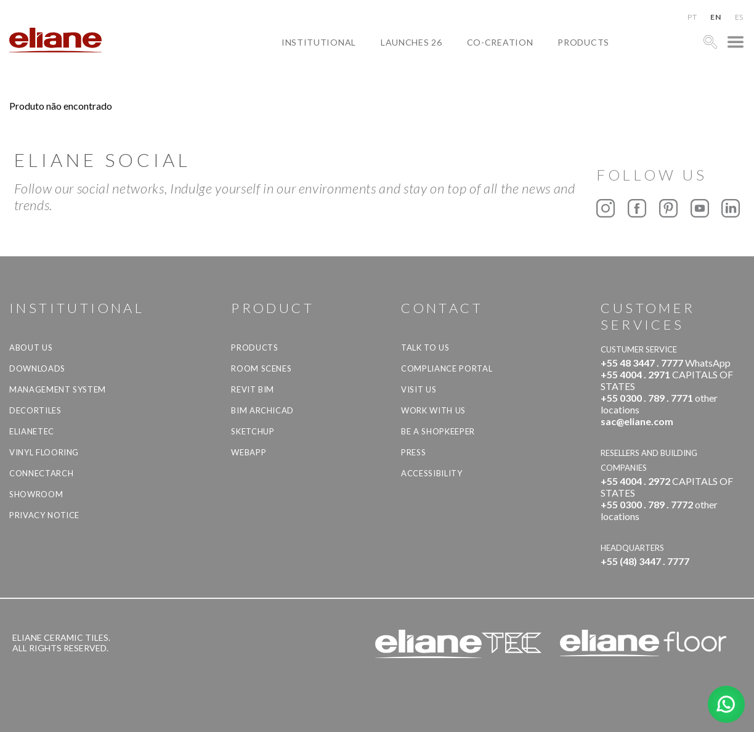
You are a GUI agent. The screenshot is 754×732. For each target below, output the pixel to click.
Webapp (248, 452)
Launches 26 (411, 42)
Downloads (37, 368)
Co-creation (500, 42)
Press (413, 452)
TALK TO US (425, 347)
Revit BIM (252, 389)
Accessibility (431, 473)
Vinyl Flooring (44, 452)
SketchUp (252, 431)
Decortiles (35, 410)
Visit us (418, 389)
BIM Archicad (262, 410)
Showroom (36, 494)
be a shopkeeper (438, 431)
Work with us (433, 410)
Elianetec (31, 431)
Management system (57, 389)
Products (583, 42)
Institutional (319, 42)
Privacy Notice (44, 515)
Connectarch (41, 473)
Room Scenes (261, 368)
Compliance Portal (446, 368)
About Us (30, 347)
